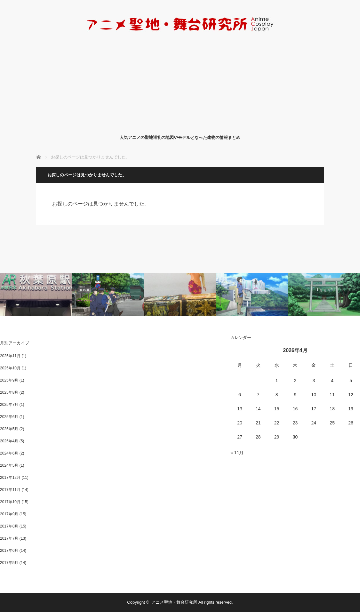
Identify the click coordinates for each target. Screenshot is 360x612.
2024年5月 (9, 465)
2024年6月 (9, 453)
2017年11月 (10, 489)
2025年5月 (9, 429)
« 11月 (237, 452)
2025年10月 (10, 368)
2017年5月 (9, 562)
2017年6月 (9, 550)
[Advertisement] (180, 82)
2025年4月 (9, 441)
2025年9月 (9, 380)
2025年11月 (10, 356)
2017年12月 (10, 477)
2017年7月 (9, 538)
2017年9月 (9, 514)
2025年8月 (9, 392)
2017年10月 (10, 502)
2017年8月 (9, 526)
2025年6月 (9, 417)
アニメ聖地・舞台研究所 (174, 602)
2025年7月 (9, 404)
